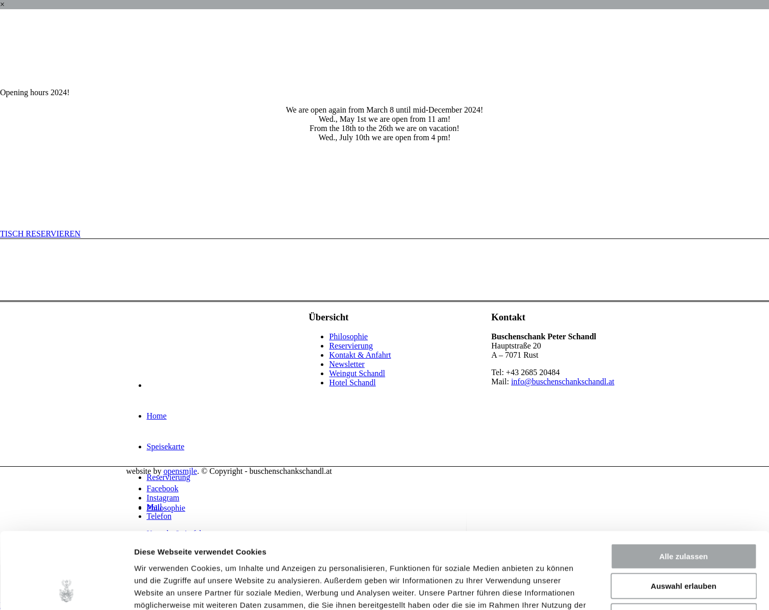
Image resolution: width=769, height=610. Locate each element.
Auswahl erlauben (683, 515)
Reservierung (350, 345)
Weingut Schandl (357, 373)
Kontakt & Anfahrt (360, 355)
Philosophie (348, 336)
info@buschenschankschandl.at (562, 381)
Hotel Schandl (352, 382)
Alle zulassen (683, 485)
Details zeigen (544, 589)
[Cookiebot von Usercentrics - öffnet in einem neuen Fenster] (66, 590)
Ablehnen (683, 544)
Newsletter (346, 364)
